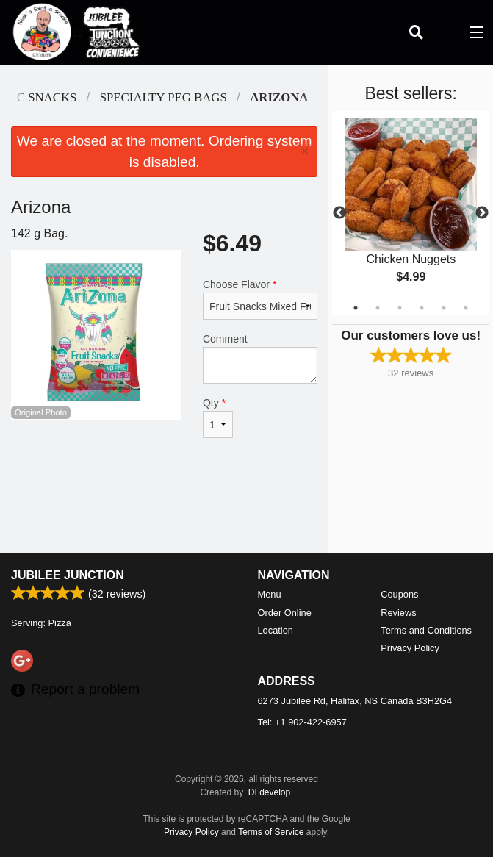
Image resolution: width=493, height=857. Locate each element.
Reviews (398, 612)
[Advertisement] (164, 505)
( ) (446, 32)
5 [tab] (443, 308)
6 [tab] (465, 308)
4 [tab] (421, 308)
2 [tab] (377, 308)
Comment (260, 358)
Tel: (302, 722)
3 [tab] (399, 308)
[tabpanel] (411, 213)
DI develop (269, 792)
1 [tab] (355, 308)
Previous (339, 213)
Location (275, 630)
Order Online (285, 612)
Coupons (399, 594)
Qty (218, 417)
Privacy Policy (410, 647)
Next (482, 213)
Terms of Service (270, 832)
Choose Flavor (260, 299)
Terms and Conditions (426, 630)
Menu (269, 594)
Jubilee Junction (67, 575)
